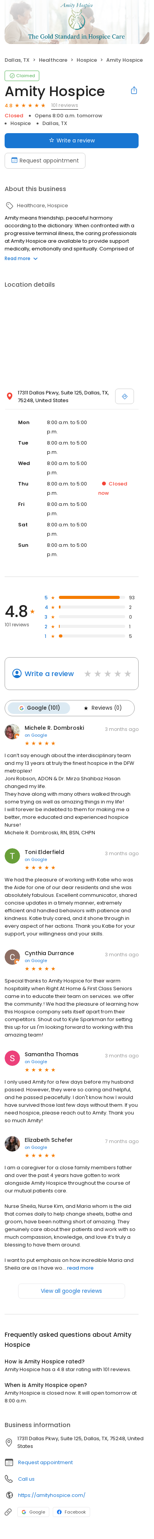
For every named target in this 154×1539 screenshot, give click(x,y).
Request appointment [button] (45, 1462)
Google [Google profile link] (33, 1512)
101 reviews (64, 105)
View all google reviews (71, 1291)
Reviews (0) (102, 708)
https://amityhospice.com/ (51, 1495)
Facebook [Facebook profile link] (71, 1512)
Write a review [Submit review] (72, 140)
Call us (26, 1479)
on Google (36, 735)
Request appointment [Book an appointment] (45, 160)
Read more (21, 258)
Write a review (49, 673)
